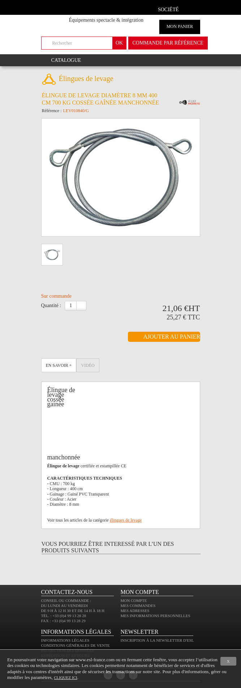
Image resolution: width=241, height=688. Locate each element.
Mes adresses (135, 610)
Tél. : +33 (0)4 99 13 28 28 (63, 615)
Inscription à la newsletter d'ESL (157, 640)
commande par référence (168, 43)
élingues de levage (126, 520)
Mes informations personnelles (155, 615)
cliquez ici (65, 677)
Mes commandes (138, 605)
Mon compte (134, 600)
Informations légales (65, 640)
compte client (192, 8)
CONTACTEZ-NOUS (67, 592)
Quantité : (51, 305)
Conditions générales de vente (75, 645)
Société (168, 9)
